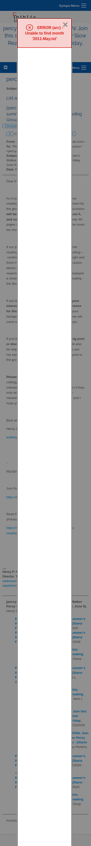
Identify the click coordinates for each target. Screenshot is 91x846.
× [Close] (65, 6)
